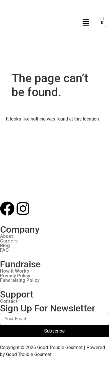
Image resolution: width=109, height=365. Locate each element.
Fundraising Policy (20, 280)
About (6, 236)
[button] (86, 23)
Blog (5, 245)
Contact (8, 301)
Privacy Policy (15, 275)
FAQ (4, 250)
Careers (9, 241)
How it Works (14, 271)
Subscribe (54, 331)
